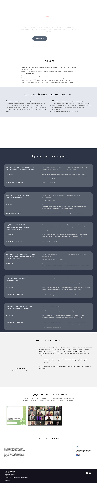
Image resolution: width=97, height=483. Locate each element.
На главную (91, 24)
